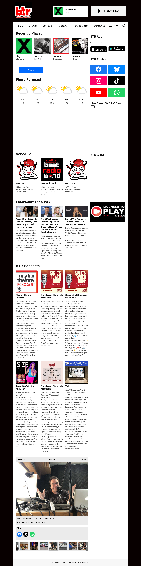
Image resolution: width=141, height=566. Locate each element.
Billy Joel (37, 59)
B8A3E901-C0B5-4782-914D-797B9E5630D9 (53, 546)
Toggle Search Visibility (124, 26)
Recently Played (29, 33)
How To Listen (80, 25)
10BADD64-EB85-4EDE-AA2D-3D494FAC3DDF (44, 546)
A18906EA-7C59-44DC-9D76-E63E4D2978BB (73, 546)
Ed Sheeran (20, 59)
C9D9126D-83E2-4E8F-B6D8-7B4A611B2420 (82, 546)
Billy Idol (74, 59)
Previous (20, 458)
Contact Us (99, 25)
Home (19, 25)
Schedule (47, 25)
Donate (30, 70)
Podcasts (62, 25)
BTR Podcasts (28, 266)
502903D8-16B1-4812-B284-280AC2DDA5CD (63, 546)
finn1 (24, 546)
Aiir (87, 562)
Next (83, 458)
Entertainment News (33, 202)
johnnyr (34, 546)
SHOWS (33, 25)
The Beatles (57, 59)
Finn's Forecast (28, 79)
